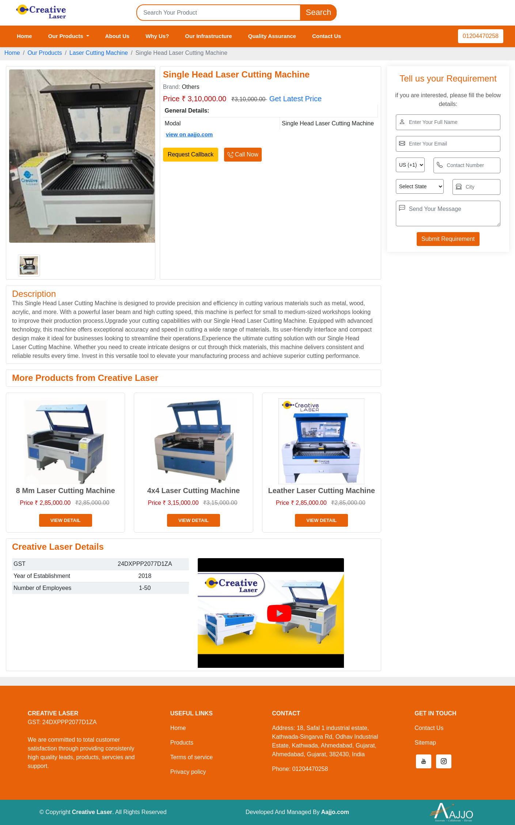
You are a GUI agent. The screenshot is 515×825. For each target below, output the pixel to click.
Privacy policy (188, 772)
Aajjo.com (335, 812)
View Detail (65, 520)
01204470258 (481, 36)
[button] (423, 761)
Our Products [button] (66, 36)
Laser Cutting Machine (98, 53)
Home (24, 36)
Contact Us (326, 36)
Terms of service (191, 757)
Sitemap (425, 742)
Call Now (242, 154)
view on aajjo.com (189, 134)
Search (318, 12)
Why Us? (157, 36)
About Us (117, 36)
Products (181, 742)
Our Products (44, 53)
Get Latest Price (295, 99)
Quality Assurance (272, 36)
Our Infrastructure (208, 36)
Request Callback (190, 154)
